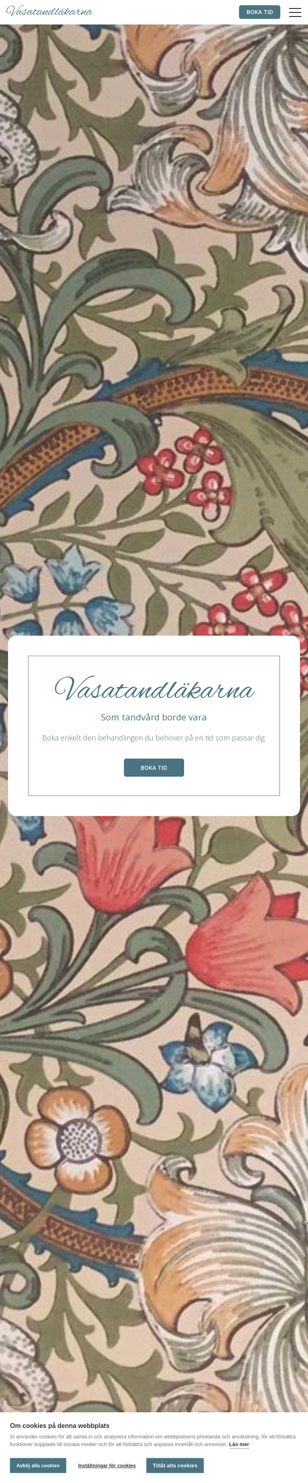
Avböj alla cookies (38, 1466)
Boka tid (257, 12)
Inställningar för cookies (107, 1466)
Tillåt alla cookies (176, 1466)
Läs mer (239, 1446)
